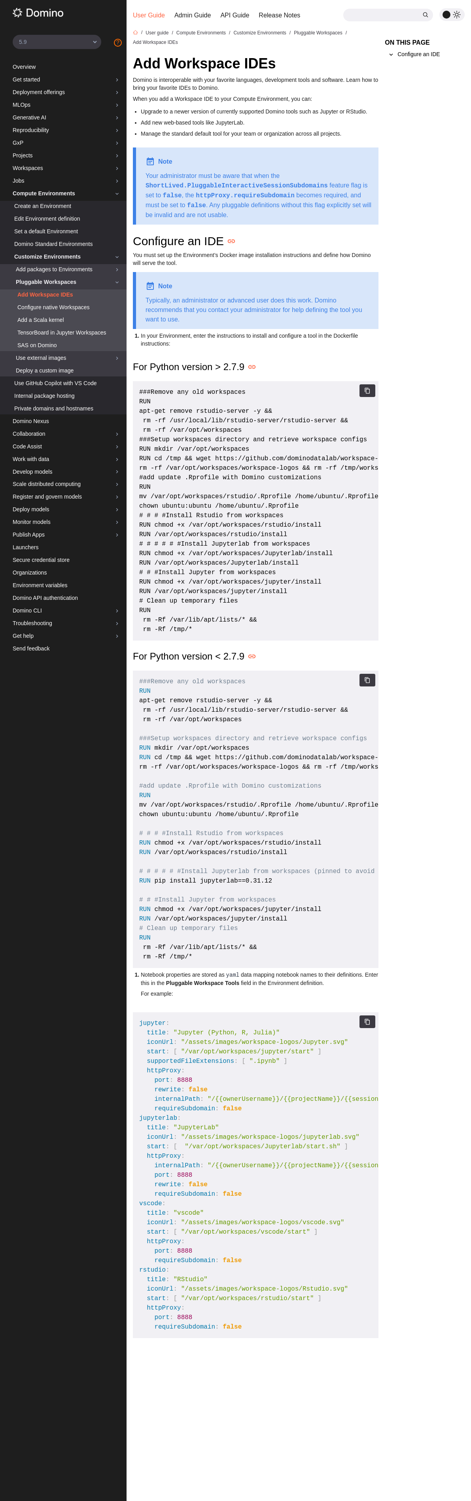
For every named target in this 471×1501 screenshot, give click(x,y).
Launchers (25, 547)
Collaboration (29, 434)
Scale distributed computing (47, 484)
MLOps (21, 105)
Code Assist (27, 446)
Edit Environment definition (47, 219)
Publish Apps (29, 534)
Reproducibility (31, 130)
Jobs (19, 181)
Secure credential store (41, 560)
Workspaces (28, 168)
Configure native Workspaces (53, 307)
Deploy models (31, 509)
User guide (157, 33)
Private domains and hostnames (53, 408)
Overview (24, 67)
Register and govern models (47, 496)
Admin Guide (192, 15)
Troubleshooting (32, 623)
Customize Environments (47, 256)
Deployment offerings (39, 92)
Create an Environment (42, 206)
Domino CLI (27, 610)
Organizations (30, 572)
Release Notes (279, 15)
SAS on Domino (37, 345)
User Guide (149, 15)
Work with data (31, 459)
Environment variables (40, 585)
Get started (26, 79)
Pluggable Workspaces (46, 282)
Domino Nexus (31, 421)
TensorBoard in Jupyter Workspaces (61, 332)
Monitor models (32, 522)
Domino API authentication (45, 598)
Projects (23, 155)
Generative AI (29, 117)
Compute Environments (44, 193)
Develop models (32, 472)
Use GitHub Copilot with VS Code (55, 383)
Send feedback (31, 648)
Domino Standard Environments (53, 244)
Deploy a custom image (45, 370)
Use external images (41, 358)
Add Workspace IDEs (45, 294)
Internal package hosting (44, 396)
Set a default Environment (46, 231)
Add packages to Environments (54, 269)
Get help (23, 636)
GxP (18, 143)
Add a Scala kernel (40, 320)
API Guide (234, 15)
